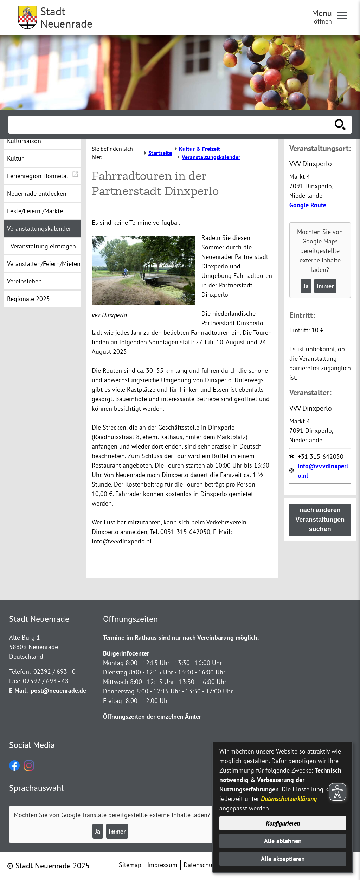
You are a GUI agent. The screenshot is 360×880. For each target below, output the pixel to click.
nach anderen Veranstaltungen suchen (320, 520)
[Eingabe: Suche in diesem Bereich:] (172, 124)
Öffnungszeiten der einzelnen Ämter (152, 716)
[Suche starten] (340, 124)
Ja (306, 286)
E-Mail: (18, 690)
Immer (325, 286)
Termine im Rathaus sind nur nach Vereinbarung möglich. (181, 637)
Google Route (307, 205)
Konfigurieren (283, 823)
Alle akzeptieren (283, 859)
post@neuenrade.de (58, 690)
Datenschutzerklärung (289, 799)
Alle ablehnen (283, 841)
